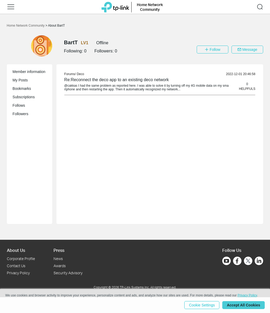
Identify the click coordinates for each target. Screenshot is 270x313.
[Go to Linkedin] (259, 261)
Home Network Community (26, 25)
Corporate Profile (21, 258)
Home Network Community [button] (150, 7)
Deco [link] (80, 74)
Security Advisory (68, 273)
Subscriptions (24, 97)
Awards (60, 265)
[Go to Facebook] (237, 261)
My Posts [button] (20, 80)
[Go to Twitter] (248, 261)
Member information (29, 72)
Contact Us (16, 265)
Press (59, 250)
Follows (19, 105)
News (58, 258)
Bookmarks (22, 88)
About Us (16, 250)
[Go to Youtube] (226, 261)
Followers (20, 114)
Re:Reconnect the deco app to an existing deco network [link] (116, 79)
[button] (11, 7)
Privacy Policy (18, 273)
